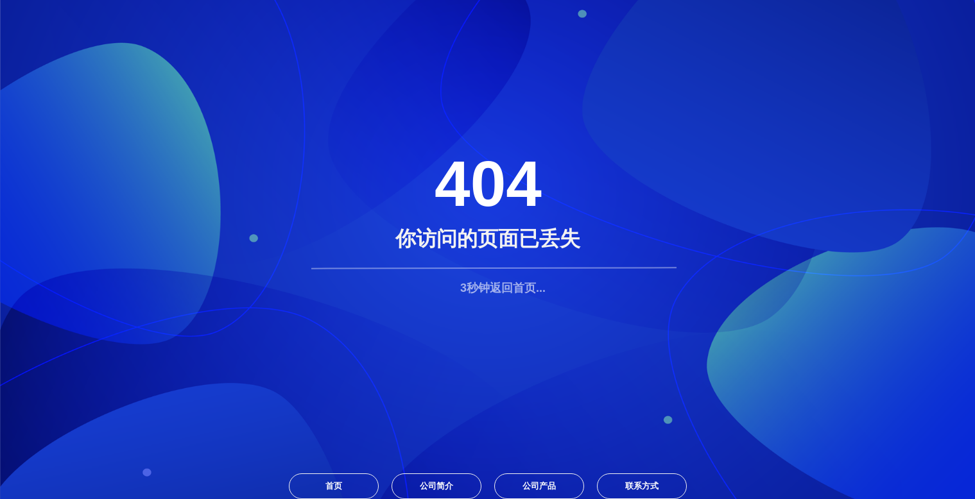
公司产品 (539, 486)
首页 (333, 486)
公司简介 (436, 486)
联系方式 (642, 486)
